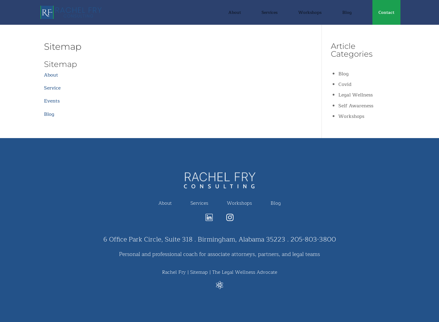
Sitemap (199, 272)
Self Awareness (355, 106)
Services (270, 13)
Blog (347, 13)
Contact (386, 13)
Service (52, 88)
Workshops (309, 13)
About (234, 13)
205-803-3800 (313, 239)
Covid (345, 84)
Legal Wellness (355, 95)
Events (52, 101)
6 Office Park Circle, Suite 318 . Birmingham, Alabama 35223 (194, 239)
